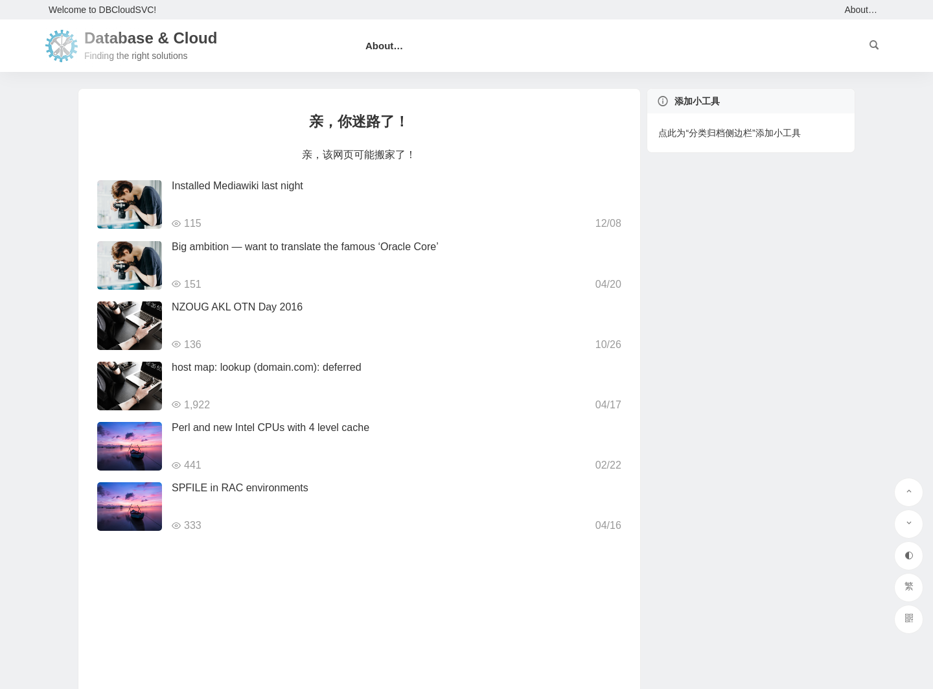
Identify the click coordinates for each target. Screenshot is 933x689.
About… (860, 10)
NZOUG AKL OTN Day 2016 (237, 306)
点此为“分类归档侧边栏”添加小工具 (729, 133)
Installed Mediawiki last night (237, 185)
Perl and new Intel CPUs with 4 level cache (270, 427)
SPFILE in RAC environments (240, 487)
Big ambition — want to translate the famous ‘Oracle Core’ (305, 246)
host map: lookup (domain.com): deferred (267, 367)
